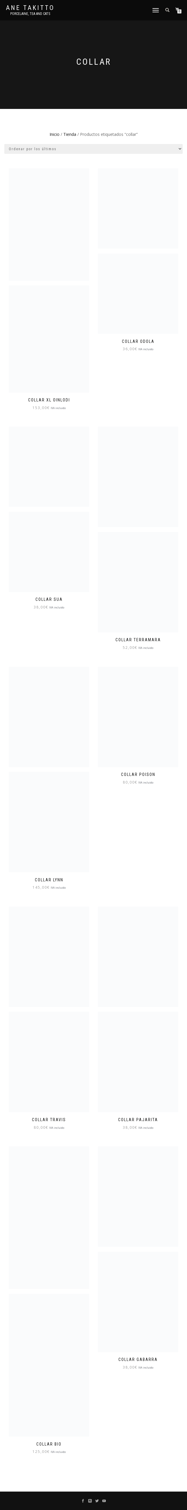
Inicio (54, 134)
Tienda (69, 134)
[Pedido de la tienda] (93, 149)
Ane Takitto (30, 7)
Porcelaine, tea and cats (30, 14)
